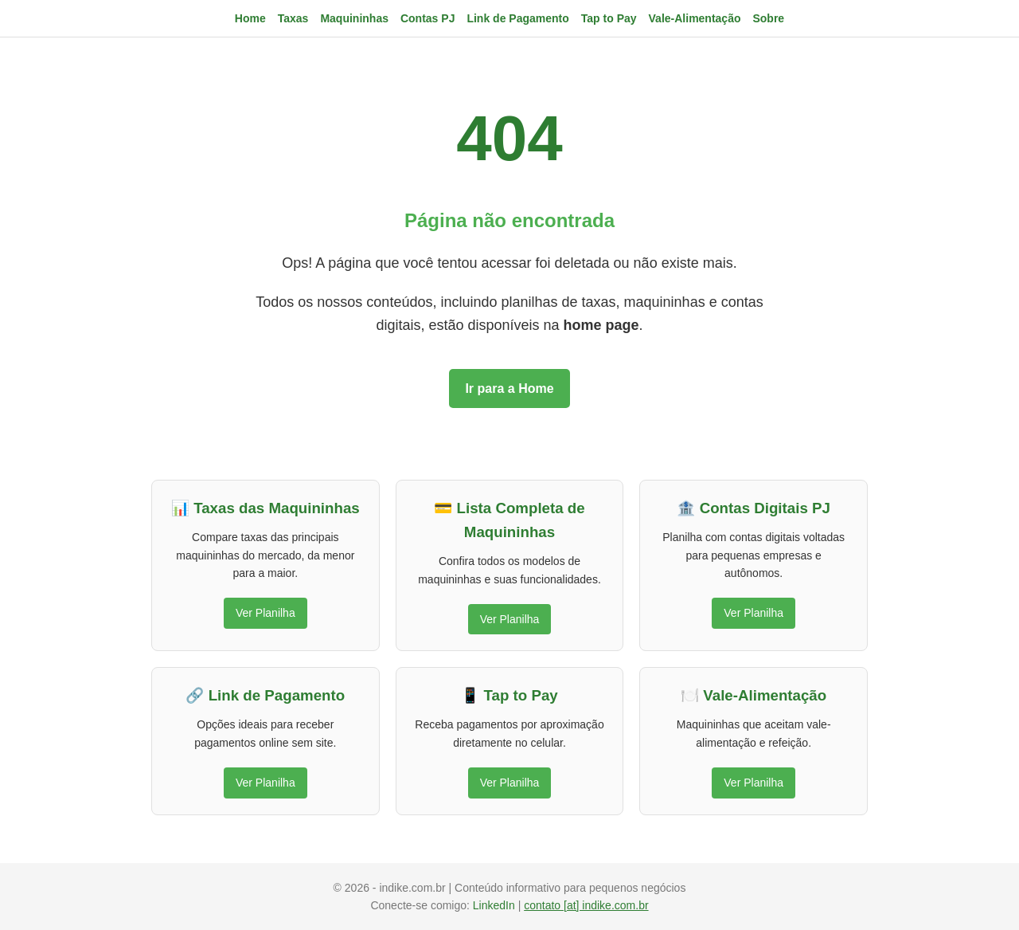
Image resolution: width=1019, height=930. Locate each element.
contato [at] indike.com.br (586, 905)
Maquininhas (354, 18)
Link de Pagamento (517, 18)
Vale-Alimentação (695, 18)
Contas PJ (427, 18)
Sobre (768, 18)
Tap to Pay (609, 18)
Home (250, 18)
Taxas (293, 18)
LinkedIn (495, 905)
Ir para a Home (509, 388)
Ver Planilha (265, 612)
